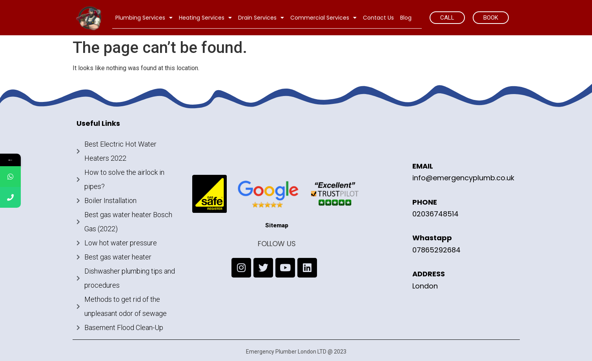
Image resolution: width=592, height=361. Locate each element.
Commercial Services (323, 17)
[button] (447, 17)
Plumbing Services (144, 17)
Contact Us (378, 18)
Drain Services (261, 17)
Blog (406, 18)
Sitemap (276, 225)
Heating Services (205, 17)
